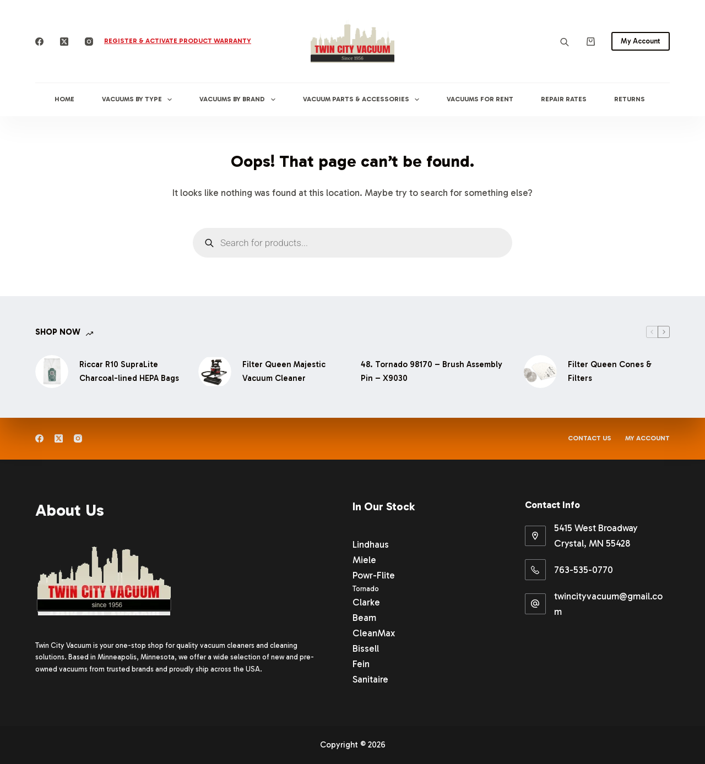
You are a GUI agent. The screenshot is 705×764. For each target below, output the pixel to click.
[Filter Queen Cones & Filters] (540, 371)
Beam (364, 617)
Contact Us (589, 438)
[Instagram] (89, 41)
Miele (364, 559)
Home (64, 99)
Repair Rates (564, 99)
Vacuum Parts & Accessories (363, 99)
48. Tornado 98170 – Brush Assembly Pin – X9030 (431, 371)
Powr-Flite (373, 575)
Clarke (366, 602)
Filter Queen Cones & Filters (610, 371)
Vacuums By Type (139, 99)
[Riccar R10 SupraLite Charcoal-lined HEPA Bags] (51, 371)
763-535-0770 (583, 569)
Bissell (365, 648)
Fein (361, 663)
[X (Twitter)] (64, 41)
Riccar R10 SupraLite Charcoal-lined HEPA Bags (129, 371)
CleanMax (373, 633)
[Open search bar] (564, 41)
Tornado (365, 589)
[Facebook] (39, 41)
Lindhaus (370, 544)
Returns (629, 99)
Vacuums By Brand (239, 99)
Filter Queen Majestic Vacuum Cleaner (284, 371)
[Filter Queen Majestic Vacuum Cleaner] (214, 371)
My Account (640, 41)
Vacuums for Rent (480, 99)
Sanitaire (370, 679)
